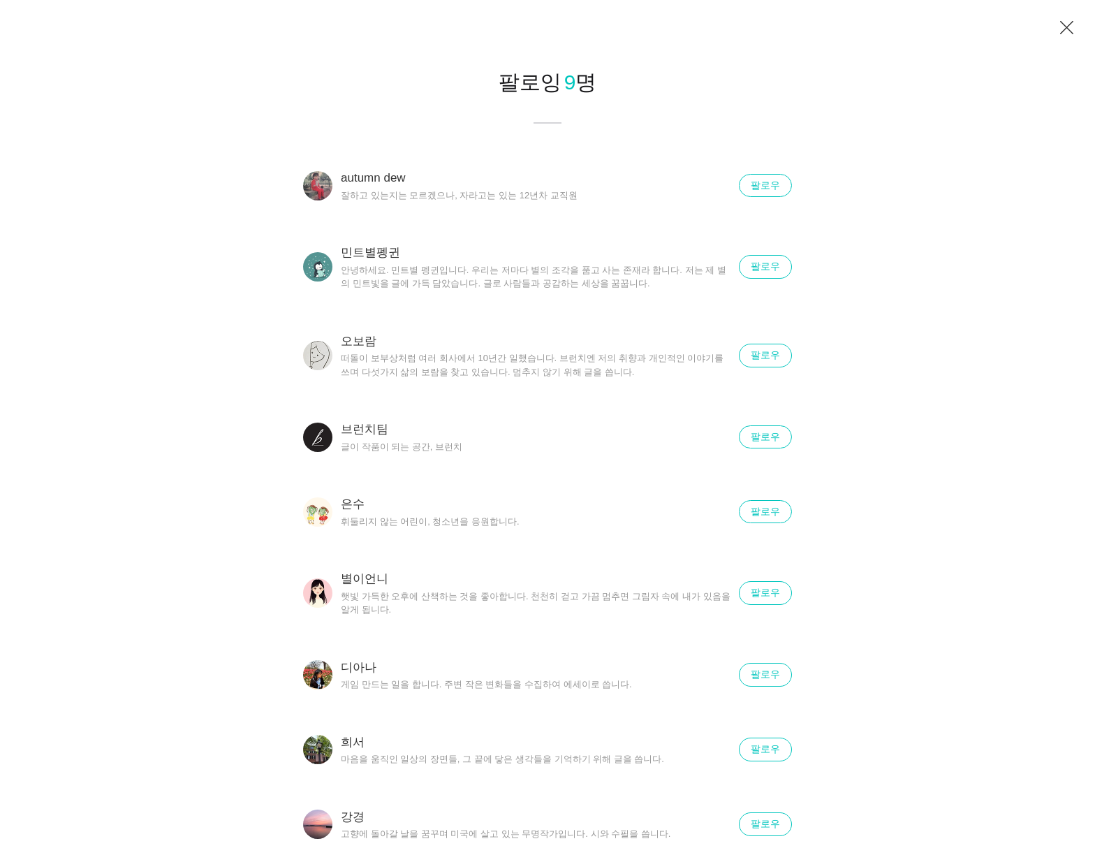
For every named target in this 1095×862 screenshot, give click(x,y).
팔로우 (765, 185)
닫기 (1067, 28)
